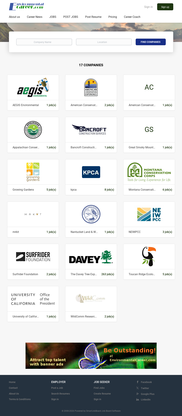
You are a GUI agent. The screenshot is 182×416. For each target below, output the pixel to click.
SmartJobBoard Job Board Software (103, 411)
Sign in (148, 7)
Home (12, 382)
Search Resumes (60, 393)
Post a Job (57, 387)
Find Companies (150, 42)
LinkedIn (146, 399)
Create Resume (102, 393)
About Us (14, 393)
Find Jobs (99, 387)
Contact (13, 387)
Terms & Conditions (20, 399)
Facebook (146, 382)
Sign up (165, 7)
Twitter (145, 388)
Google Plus (147, 394)
